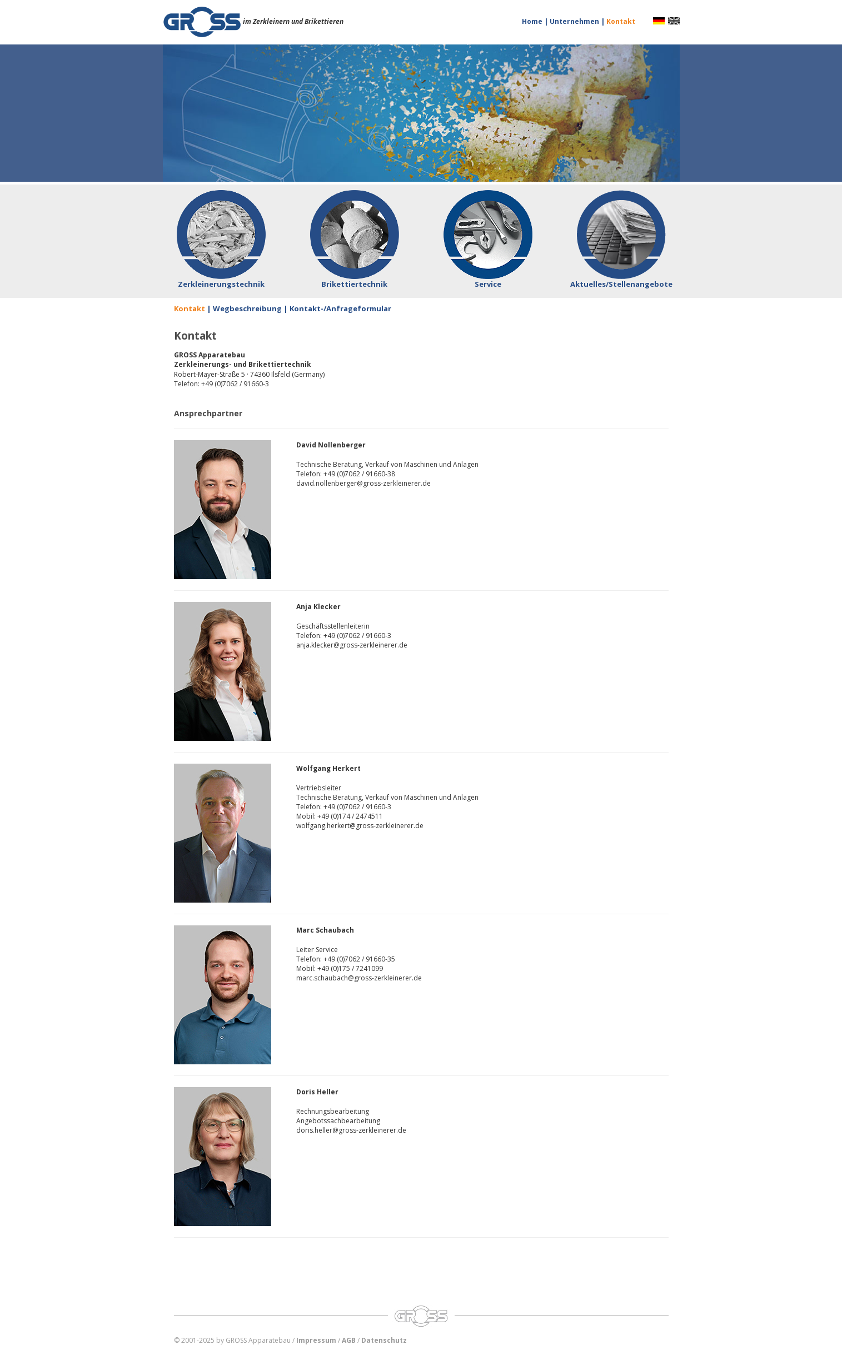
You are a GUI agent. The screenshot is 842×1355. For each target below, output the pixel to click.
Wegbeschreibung (247, 308)
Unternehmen (575, 21)
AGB (349, 1340)
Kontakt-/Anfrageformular (340, 308)
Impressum (316, 1340)
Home (533, 21)
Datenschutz (384, 1340)
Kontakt (620, 21)
